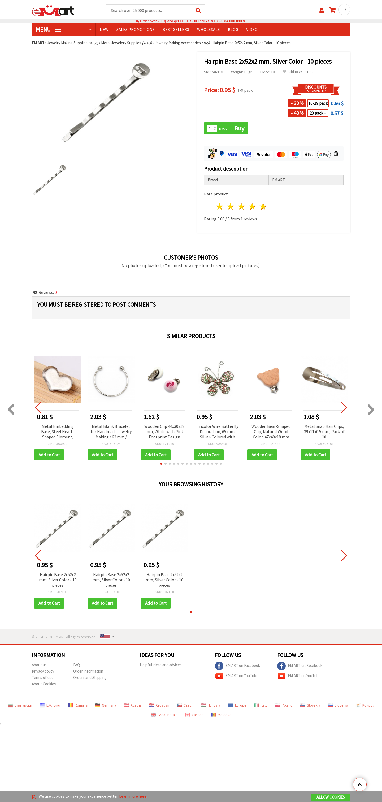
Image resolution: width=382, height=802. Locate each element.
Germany (105, 705)
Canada (194, 714)
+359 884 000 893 (228, 21)
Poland (284, 705)
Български (20, 705)
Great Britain (164, 714)
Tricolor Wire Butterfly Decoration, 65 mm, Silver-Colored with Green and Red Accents (217, 432)
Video (252, 29)
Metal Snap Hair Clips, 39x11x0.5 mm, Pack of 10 (324, 431)
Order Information (88, 671)
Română (78, 705)
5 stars (263, 206)
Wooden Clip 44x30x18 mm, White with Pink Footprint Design (164, 431)
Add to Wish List (298, 72)
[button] (161, 464)
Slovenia (338, 705)
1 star (220, 206)
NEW (104, 29)
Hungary (211, 705)
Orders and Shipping (90, 677)
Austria (133, 705)
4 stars (252, 206)
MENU (48, 29)
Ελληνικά (50, 705)
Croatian (159, 705)
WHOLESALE (208, 29)
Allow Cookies (330, 797)
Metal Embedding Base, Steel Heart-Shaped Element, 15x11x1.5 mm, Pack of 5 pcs (57, 432)
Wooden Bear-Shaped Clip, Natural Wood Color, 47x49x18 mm (270, 431)
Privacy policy (43, 671)
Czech (185, 705)
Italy (260, 705)
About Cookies (44, 683)
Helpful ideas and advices (161, 664)
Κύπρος (365, 705)
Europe (237, 705)
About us (39, 664)
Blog (233, 29)
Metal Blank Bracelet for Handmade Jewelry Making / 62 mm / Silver (111, 432)
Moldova (221, 714)
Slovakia (310, 705)
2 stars (230, 206)
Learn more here (132, 796)
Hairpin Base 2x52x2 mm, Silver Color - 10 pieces (58, 580)
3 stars (241, 206)
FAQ (76, 664)
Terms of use (43, 677)
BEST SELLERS (176, 29)
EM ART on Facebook (237, 666)
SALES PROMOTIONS (135, 29)
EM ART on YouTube (236, 676)
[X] (34, 796)
